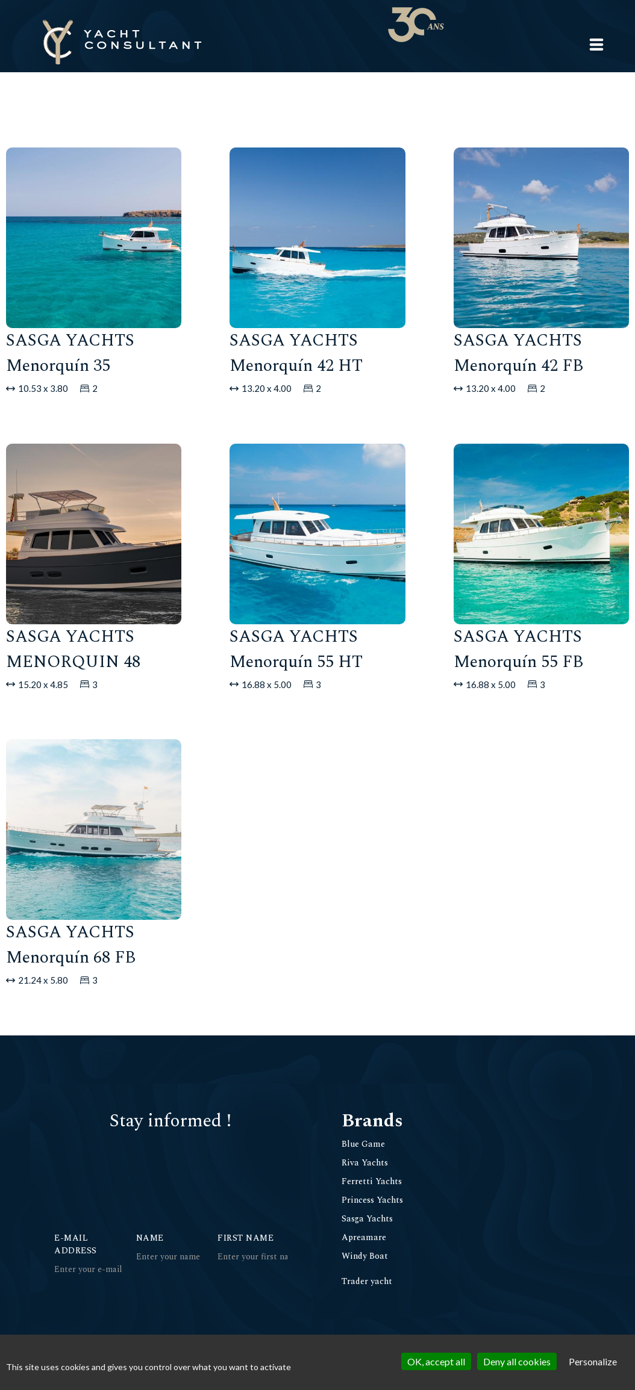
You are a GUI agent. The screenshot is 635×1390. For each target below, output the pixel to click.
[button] (596, 44)
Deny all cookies (517, 1361)
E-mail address (75, 1244)
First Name (245, 1238)
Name (150, 1238)
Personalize (593, 1361)
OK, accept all (436, 1361)
